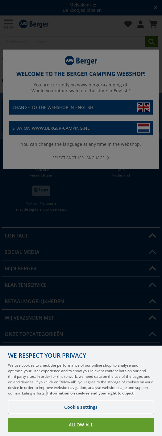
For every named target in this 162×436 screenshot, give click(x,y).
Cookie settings (81, 407)
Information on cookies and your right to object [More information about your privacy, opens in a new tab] (90, 393)
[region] (81, 391)
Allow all (81, 425)
